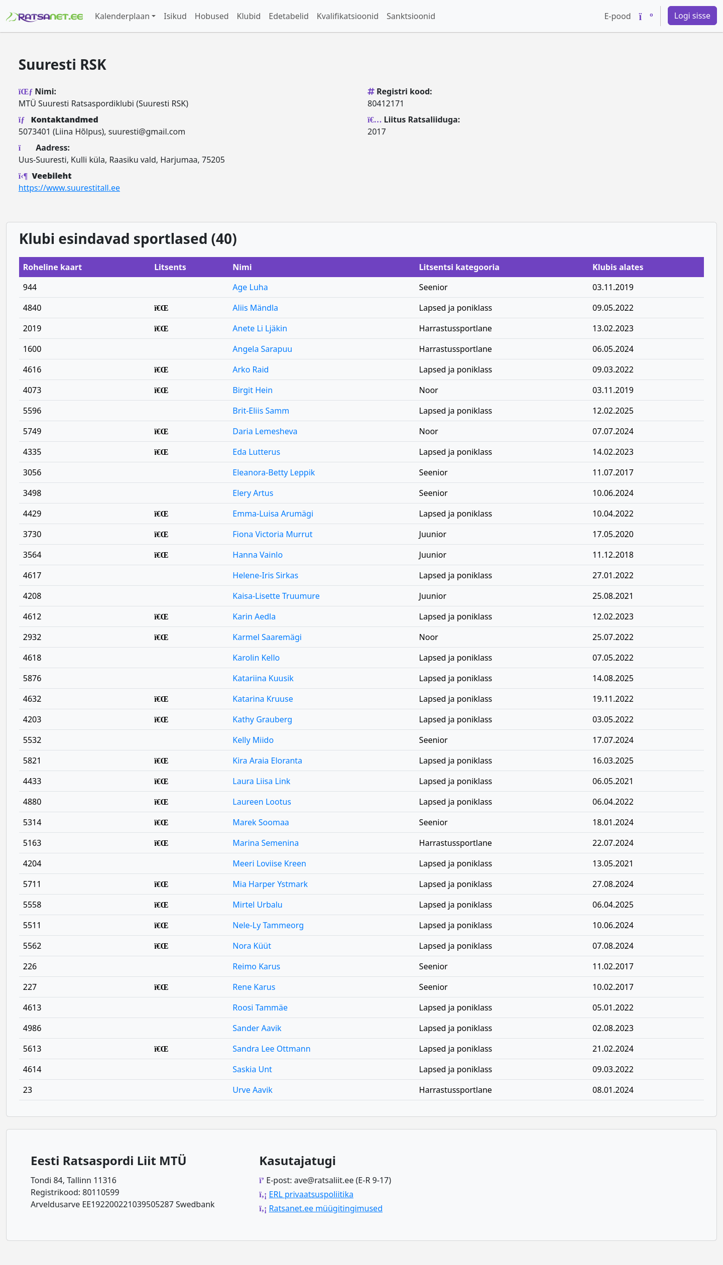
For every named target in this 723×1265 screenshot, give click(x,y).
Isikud (175, 16)
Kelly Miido (253, 739)
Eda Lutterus (256, 451)
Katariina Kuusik (263, 678)
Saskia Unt (252, 1069)
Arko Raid (250, 369)
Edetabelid (288, 16)
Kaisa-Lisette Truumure (275, 595)
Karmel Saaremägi (267, 637)
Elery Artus (252, 492)
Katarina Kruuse (262, 698)
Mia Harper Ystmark (270, 884)
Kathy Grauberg (262, 719)
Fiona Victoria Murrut (272, 534)
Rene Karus (253, 986)
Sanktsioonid (411, 16)
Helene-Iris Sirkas (265, 575)
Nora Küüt (251, 945)
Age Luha (250, 287)
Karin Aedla (254, 616)
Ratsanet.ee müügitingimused (326, 1208)
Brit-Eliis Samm (260, 410)
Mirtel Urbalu (257, 904)
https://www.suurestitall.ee (69, 187)
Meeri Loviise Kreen (269, 863)
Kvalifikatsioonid (348, 16)
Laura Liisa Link (261, 781)
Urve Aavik (252, 1089)
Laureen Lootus (261, 801)
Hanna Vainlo (257, 554)
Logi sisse (692, 15)
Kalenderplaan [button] (122, 16)
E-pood (617, 16)
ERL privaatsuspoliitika (311, 1194)
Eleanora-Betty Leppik (273, 472)
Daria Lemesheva (264, 431)
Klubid (249, 16)
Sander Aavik (256, 1028)
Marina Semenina (265, 842)
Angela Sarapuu (262, 348)
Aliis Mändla (255, 307)
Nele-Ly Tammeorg (268, 925)
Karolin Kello (256, 657)
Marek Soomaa (260, 822)
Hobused (212, 16)
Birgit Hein (252, 390)
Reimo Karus (256, 966)
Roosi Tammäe (260, 1007)
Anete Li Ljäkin (259, 328)
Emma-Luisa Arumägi (272, 513)
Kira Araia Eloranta (267, 760)
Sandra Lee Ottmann (271, 1048)
